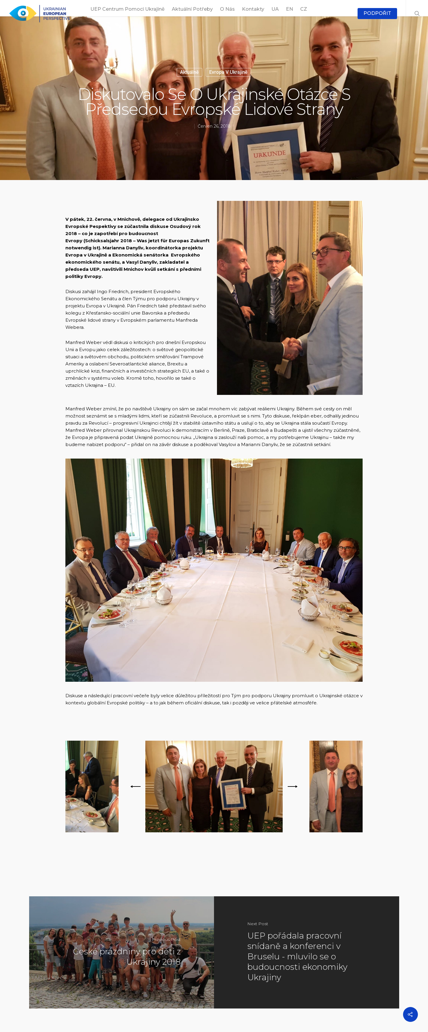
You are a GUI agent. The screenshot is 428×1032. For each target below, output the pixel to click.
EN (289, 9)
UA (275, 9)
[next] (291, 786)
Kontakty (253, 9)
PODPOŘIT (377, 13)
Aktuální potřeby (192, 9)
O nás (227, 9)
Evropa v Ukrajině (228, 72)
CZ (303, 9)
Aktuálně (189, 72)
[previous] (136, 786)
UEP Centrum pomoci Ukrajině (127, 9)
